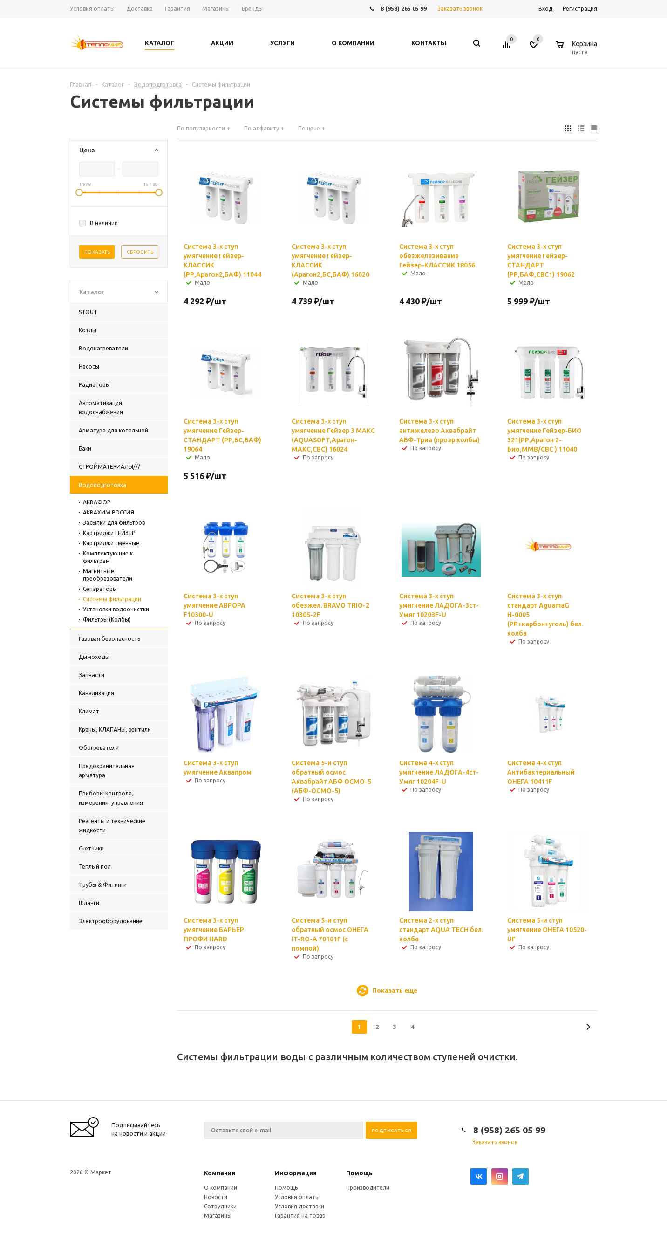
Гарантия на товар (300, 1216)
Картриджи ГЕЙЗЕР (109, 533)
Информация (296, 1173)
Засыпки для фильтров (114, 523)
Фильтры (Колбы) (107, 620)
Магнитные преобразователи (107, 575)
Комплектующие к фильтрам (108, 557)
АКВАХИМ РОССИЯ (108, 512)
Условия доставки (299, 1206)
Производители (367, 1188)
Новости (215, 1197)
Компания (219, 1173)
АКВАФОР (96, 502)
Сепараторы (100, 589)
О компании (220, 1188)
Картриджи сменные (111, 543)
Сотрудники (220, 1206)
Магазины (217, 1216)
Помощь (359, 1173)
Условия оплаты (297, 1197)
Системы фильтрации (112, 599)
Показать (97, 251)
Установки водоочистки (116, 609)
